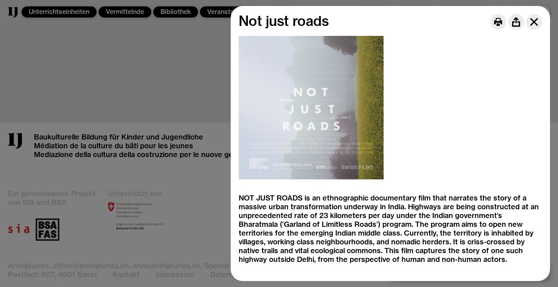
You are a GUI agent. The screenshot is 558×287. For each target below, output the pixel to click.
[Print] (498, 22)
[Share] (516, 22)
